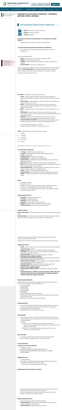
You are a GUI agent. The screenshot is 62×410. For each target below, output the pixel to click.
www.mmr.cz (48, 145)
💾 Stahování (13, 14)
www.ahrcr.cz (30, 145)
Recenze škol (50, 9)
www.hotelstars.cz (21, 145)
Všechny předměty (5, 9)
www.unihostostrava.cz (38, 145)
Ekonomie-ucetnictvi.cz (18, 3)
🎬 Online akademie (7, 15)
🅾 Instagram (6, 14)
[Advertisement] (39, 20)
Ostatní (58, 9)
